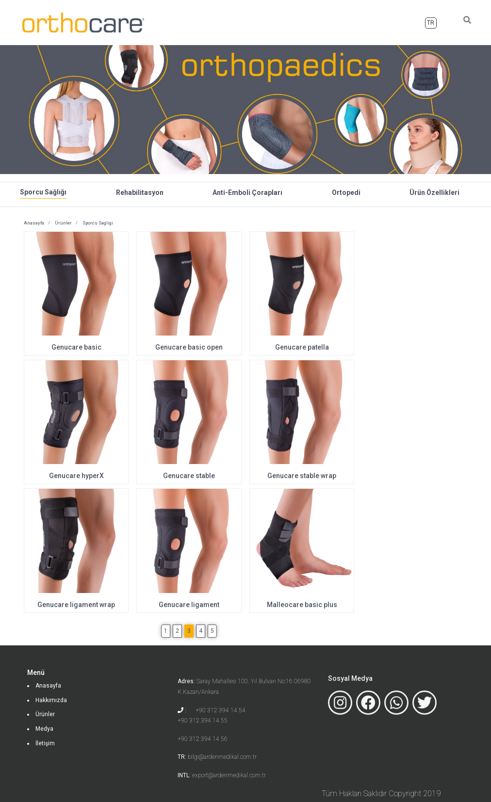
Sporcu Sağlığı (43, 192)
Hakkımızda (302, 22)
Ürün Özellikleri (434, 192)
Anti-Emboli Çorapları (247, 192)
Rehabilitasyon (140, 192)
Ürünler (341, 22)
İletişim (404, 22)
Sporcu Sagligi (97, 222)
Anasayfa (260, 21)
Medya (372, 22)
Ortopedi (346, 192)
